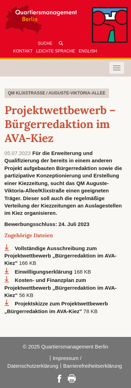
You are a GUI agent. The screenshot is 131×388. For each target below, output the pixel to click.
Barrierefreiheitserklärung (92, 366)
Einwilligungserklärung (44, 272)
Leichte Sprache (55, 51)
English (88, 51)
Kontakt (23, 51)
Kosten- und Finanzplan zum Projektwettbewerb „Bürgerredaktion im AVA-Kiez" (61, 287)
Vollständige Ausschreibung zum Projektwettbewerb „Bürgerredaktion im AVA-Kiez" (61, 255)
